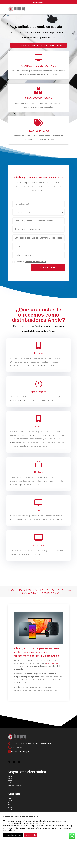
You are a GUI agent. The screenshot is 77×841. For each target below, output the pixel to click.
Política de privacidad (35, 263)
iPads (38, 427)
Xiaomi (10, 809)
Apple (9, 798)
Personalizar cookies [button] (13, 835)
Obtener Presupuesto (48, 269)
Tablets (10, 781)
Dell (9, 803)
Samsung (10, 800)
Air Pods (38, 472)
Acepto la (28, 263)
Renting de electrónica (14, 785)
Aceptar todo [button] (31, 835)
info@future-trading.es (20, 751)
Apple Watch (38, 392)
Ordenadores (11, 776)
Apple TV (38, 545)
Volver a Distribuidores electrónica (38, 45)
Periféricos (11, 783)
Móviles (10, 778)
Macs (38, 510)
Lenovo (10, 807)
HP (9, 805)
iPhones (38, 353)
